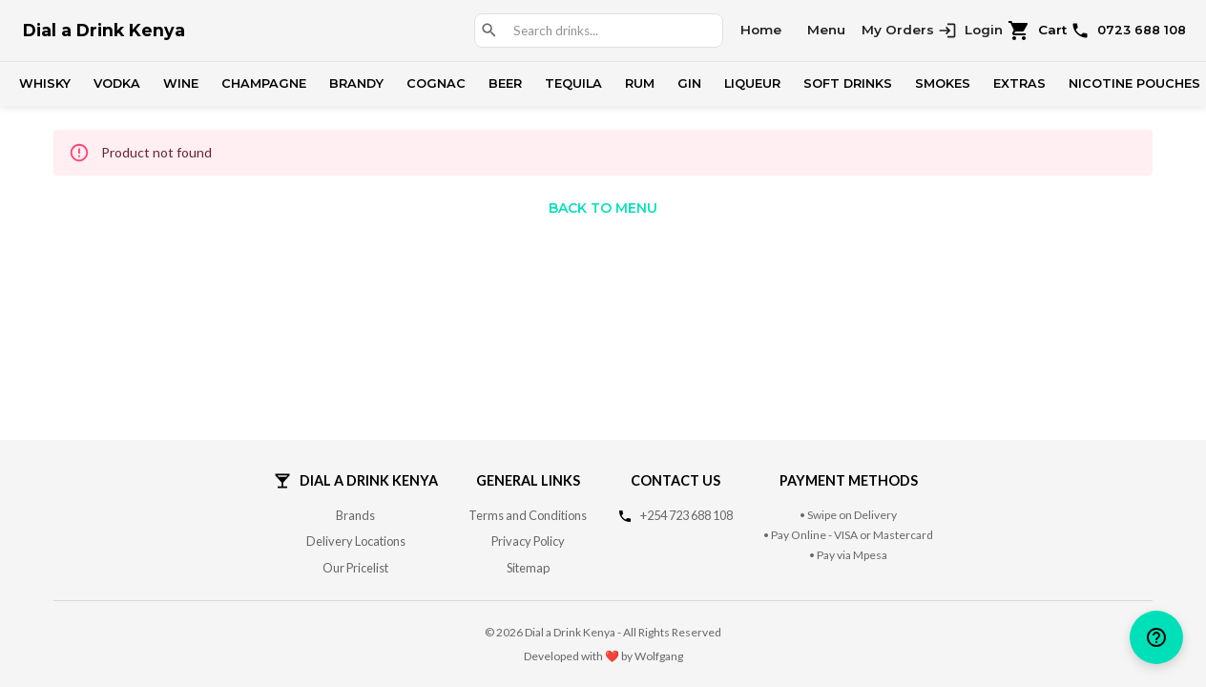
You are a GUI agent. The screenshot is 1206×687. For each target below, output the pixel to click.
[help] (1156, 637)
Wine (180, 83)
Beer (505, 83)
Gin (689, 83)
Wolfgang (658, 656)
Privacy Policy (528, 541)
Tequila (573, 83)
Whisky (45, 83)
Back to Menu (603, 208)
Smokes (942, 83)
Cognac (436, 83)
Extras (1019, 83)
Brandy (356, 83)
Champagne (263, 83)
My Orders (898, 29)
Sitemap (528, 567)
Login (970, 30)
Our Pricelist (355, 567)
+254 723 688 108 (686, 515)
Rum (640, 83)
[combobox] (610, 31)
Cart (1037, 30)
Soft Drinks (847, 83)
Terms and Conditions (527, 515)
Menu (826, 29)
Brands (355, 515)
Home (760, 29)
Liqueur (752, 83)
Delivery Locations (355, 541)
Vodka (117, 83)
